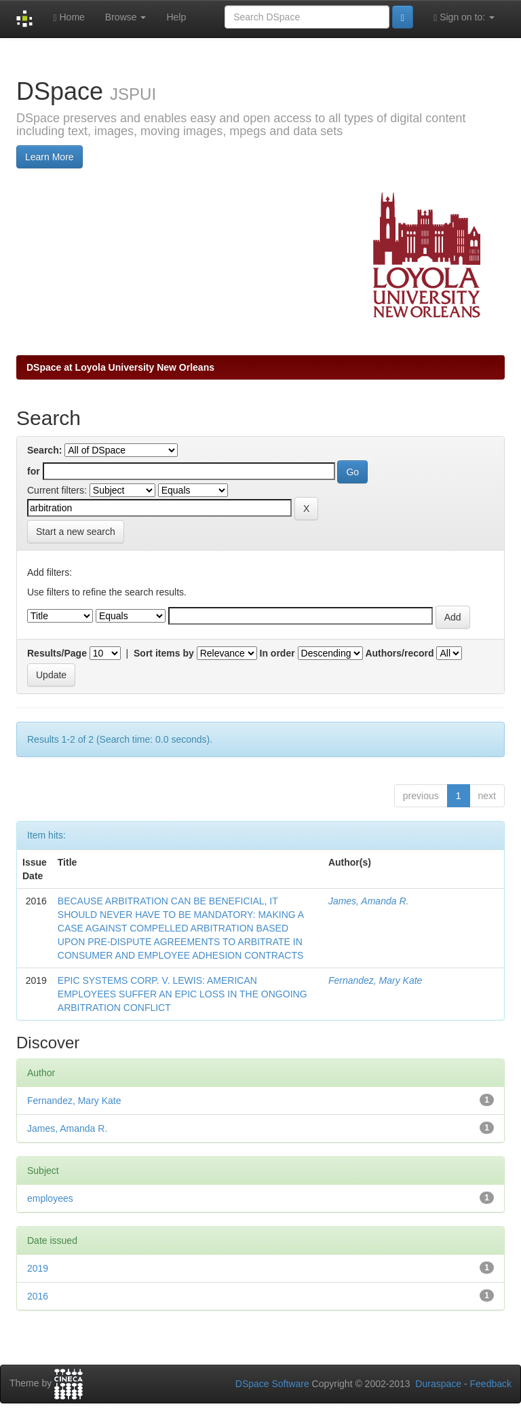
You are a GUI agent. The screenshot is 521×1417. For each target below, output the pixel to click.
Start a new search (75, 531)
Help (176, 17)
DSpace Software (272, 1383)
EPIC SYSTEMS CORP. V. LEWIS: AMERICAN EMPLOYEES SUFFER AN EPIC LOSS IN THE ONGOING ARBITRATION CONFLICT (182, 994)
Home (68, 17)
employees (50, 1198)
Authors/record (399, 653)
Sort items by (164, 653)
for (33, 471)
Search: (44, 450)
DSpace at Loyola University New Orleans (120, 367)
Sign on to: (464, 17)
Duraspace (438, 1383)
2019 (37, 1268)
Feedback (491, 1383)
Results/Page (57, 653)
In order (277, 653)
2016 (37, 1296)
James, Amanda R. (368, 901)
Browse (126, 17)
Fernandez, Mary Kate (375, 980)
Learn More (49, 156)
